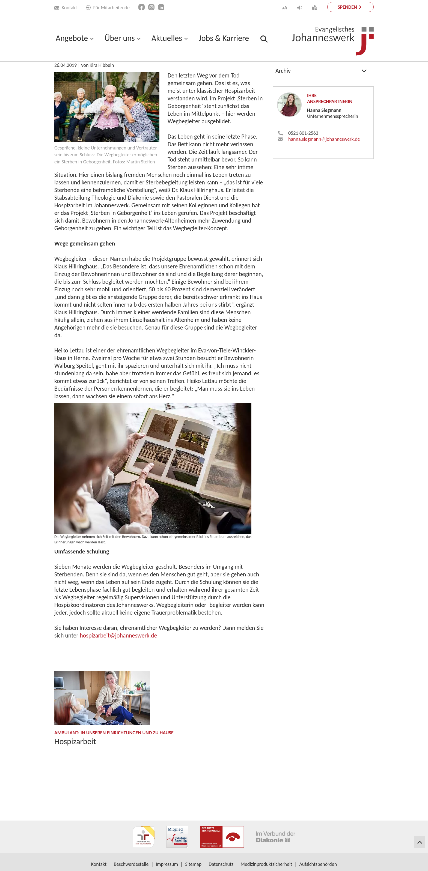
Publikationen (292, 78)
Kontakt (65, 7)
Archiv (283, 119)
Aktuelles (166, 38)
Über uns (120, 38)
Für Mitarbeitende (108, 7)
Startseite (63, 74)
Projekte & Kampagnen (303, 92)
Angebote (72, 38)
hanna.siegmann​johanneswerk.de (324, 188)
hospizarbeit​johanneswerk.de (118, 684)
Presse (283, 105)
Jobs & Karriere (224, 38)
